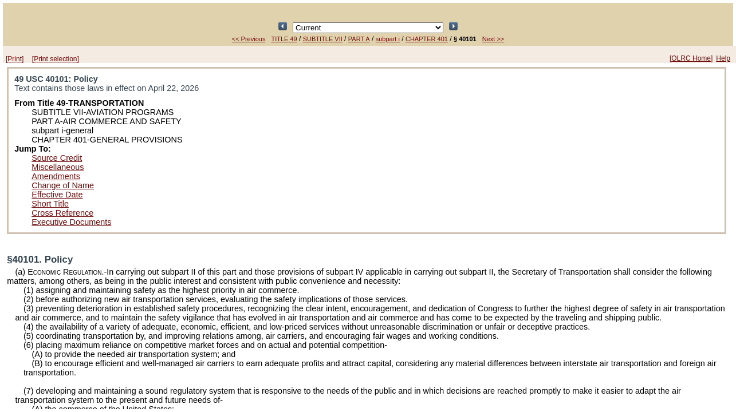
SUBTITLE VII (323, 38)
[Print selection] (55, 59)
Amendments (56, 176)
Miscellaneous (58, 167)
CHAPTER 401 (427, 38)
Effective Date (57, 194)
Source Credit (57, 158)
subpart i (388, 38)
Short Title (50, 203)
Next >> (493, 38)
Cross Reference (62, 212)
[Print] (14, 59)
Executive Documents (71, 222)
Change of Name (63, 185)
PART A (359, 38)
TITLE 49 (284, 38)
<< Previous (249, 38)
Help (723, 58)
